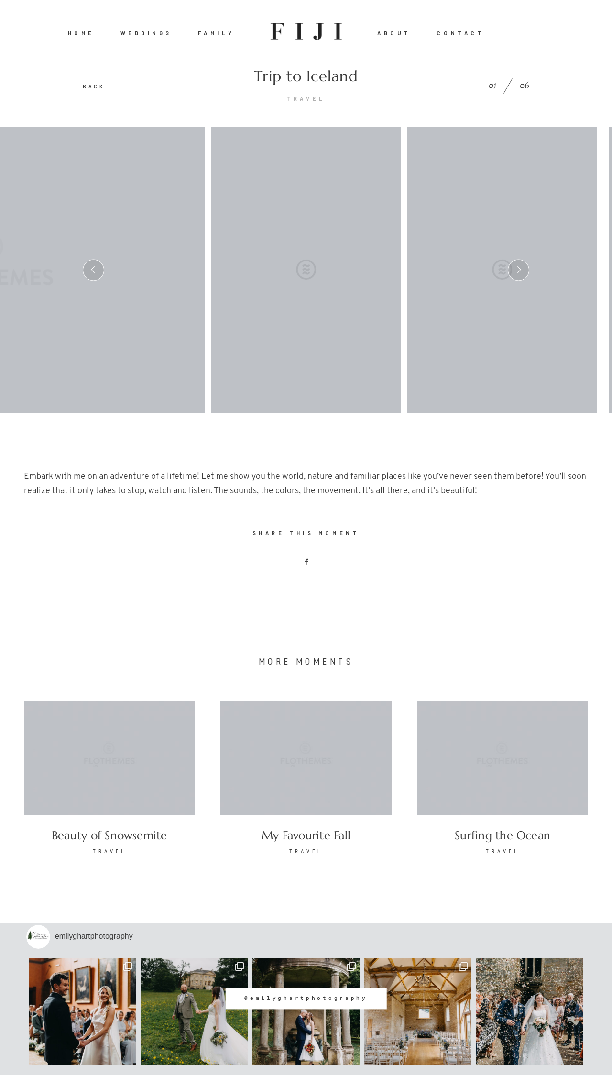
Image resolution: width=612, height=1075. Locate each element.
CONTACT (460, 33)
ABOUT (394, 33)
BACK (94, 86)
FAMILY (216, 33)
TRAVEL (305, 98)
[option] (306, 270)
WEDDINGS (146, 33)
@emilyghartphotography (306, 998)
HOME (81, 33)
